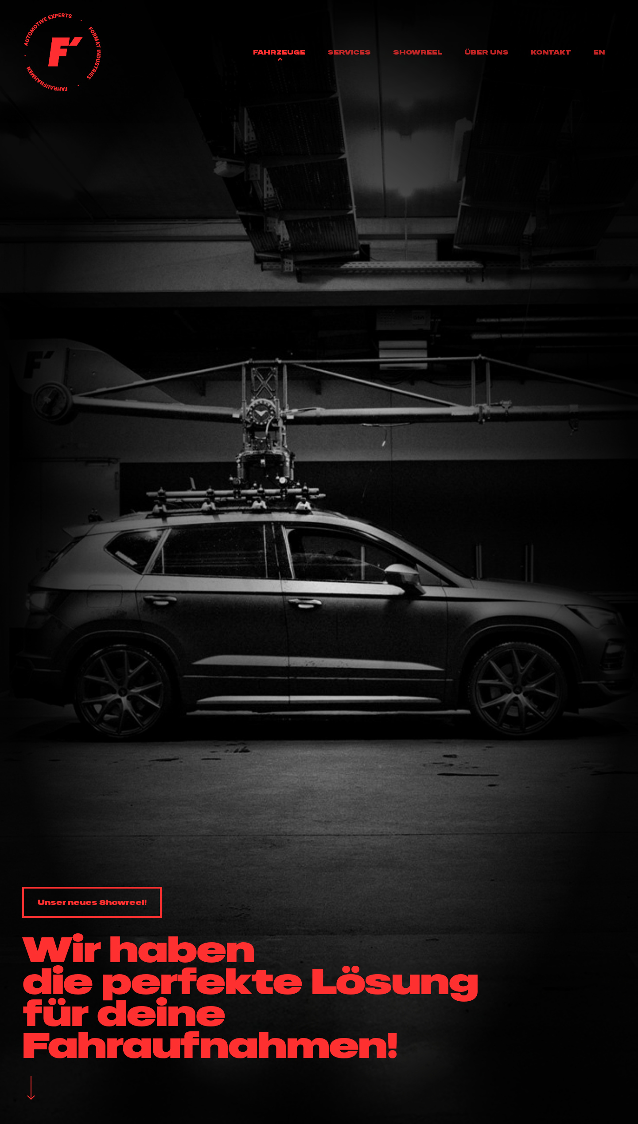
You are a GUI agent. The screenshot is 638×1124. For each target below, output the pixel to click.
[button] (92, 902)
